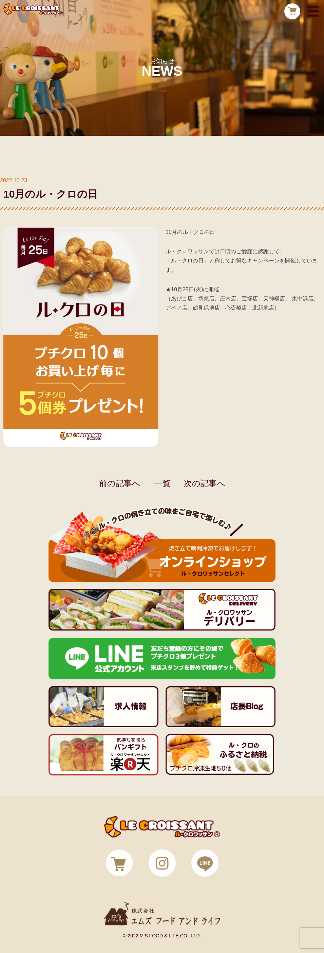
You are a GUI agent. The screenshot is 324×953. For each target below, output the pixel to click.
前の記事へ (119, 483)
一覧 (162, 483)
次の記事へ (204, 483)
